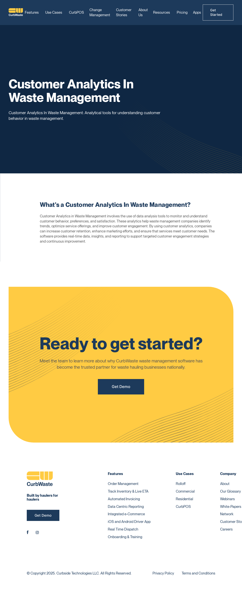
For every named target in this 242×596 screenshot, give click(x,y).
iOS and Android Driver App (129, 521)
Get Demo (121, 386)
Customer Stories (123, 12)
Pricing (182, 12)
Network (226, 514)
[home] (16, 12)
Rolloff (181, 483)
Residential (184, 499)
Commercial (185, 491)
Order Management (123, 483)
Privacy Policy (163, 573)
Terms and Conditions (198, 573)
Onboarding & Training (125, 537)
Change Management (99, 12)
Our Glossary (230, 491)
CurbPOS (76, 12)
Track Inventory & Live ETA (128, 491)
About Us (143, 12)
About (224, 483)
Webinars (227, 499)
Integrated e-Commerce (126, 514)
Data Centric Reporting (126, 506)
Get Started (216, 12)
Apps (197, 12)
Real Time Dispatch (123, 529)
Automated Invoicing (124, 499)
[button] (32, 12)
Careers (226, 529)
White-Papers (230, 506)
